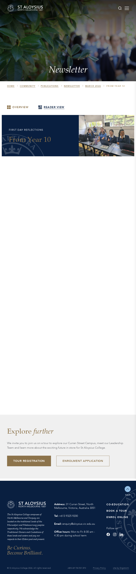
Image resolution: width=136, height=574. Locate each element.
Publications (49, 86)
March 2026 (93, 86)
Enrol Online (117, 517)
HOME (11, 86)
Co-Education (117, 504)
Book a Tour (116, 511)
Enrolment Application (83, 461)
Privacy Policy (99, 568)
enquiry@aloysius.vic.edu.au (78, 524)
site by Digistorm (121, 568)
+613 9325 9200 (68, 516)
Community (27, 86)
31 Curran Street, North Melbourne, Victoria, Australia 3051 (74, 506)
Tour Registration (29, 461)
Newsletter (72, 86)
